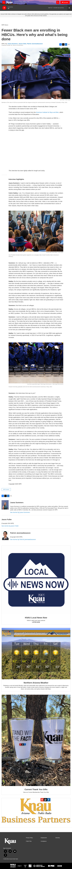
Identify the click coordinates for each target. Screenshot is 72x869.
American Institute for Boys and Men (47, 112)
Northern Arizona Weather (36, 683)
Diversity (58, 837)
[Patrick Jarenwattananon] (5, 535)
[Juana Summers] (5, 505)
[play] (4, 8)
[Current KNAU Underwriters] (36, 810)
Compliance (44, 841)
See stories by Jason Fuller (10, 526)
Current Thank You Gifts (36, 789)
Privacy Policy (29, 837)
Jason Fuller (22, 43)
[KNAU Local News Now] (36, 580)
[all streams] (69, 8)
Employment (44, 837)
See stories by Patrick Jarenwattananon (23, 539)
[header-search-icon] (57, 2)
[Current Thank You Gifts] (36, 740)
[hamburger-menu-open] (3, 2)
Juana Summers (13, 43)
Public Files (29, 841)
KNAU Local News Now (36, 617)
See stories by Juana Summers (20, 512)
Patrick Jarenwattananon (35, 43)
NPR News (5, 25)
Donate (65, 2)
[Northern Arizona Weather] (36, 653)
